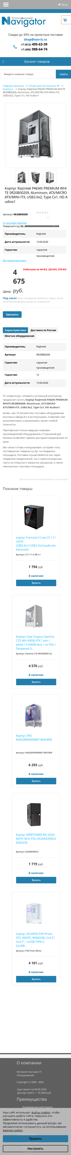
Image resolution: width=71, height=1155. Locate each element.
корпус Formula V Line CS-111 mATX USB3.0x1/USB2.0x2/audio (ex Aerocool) (36, 543)
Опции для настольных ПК (44, 85)
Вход (64, 4)
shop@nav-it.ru (35, 39)
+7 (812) (34, 44)
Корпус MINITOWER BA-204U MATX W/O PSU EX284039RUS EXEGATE (36, 838)
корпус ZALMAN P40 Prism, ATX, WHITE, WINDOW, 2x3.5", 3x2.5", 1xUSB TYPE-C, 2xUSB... (35, 940)
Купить (36, 582)
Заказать (12, 314)
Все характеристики (14, 260)
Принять (35, 1138)
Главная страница (13, 85)
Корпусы (8, 89)
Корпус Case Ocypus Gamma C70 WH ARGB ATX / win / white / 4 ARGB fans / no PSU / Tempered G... (36, 642)
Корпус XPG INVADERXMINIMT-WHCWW (34, 737)
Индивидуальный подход (37, 1107)
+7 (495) (34, 49)
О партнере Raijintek (15, 223)
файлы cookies (40, 1112)
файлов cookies (13, 1130)
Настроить (35, 1148)
